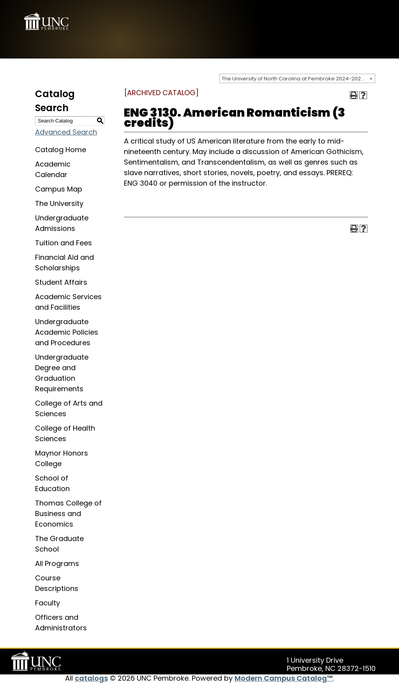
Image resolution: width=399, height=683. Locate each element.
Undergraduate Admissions (61, 223)
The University (59, 203)
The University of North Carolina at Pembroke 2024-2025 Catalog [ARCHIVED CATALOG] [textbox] (298, 78)
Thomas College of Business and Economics (68, 513)
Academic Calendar (53, 169)
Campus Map (58, 189)
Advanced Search (66, 132)
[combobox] (297, 78)
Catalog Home (60, 149)
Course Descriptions (56, 583)
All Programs (57, 563)
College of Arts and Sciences (68, 408)
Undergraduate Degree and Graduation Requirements (61, 373)
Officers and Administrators (61, 622)
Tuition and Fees (63, 243)
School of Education (52, 483)
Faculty (47, 603)
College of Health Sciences (65, 433)
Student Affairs (61, 282)
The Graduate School (59, 544)
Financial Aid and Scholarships (64, 262)
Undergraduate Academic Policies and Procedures (66, 332)
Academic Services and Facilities (68, 302)
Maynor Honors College (61, 458)
